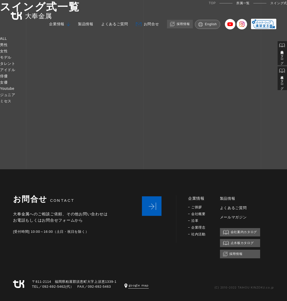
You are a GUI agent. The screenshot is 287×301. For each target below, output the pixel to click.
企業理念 (199, 227)
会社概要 (199, 214)
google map (137, 285)
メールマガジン (235, 217)
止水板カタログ (282, 81)
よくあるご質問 (114, 21)
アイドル (8, 69)
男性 (4, 44)
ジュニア (8, 94)
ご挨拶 (197, 207)
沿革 (195, 221)
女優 (4, 82)
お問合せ (152, 21)
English (212, 21)
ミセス (6, 101)
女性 (4, 51)
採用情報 (183, 21)
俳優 (4, 76)
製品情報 (84, 21)
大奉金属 (28, 13)
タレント (8, 63)
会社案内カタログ (282, 54)
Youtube (8, 88)
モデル (6, 57)
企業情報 (54, 21)
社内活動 (199, 234)
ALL (4, 38)
